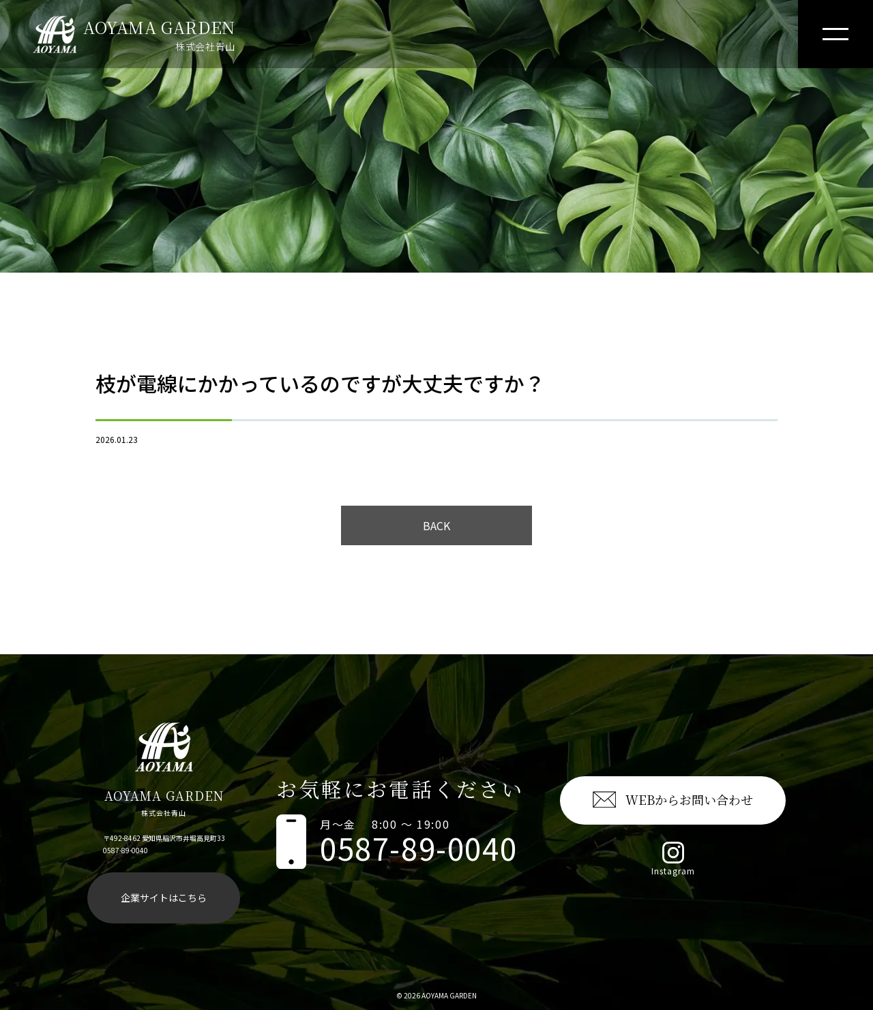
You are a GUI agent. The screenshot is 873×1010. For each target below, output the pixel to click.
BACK (436, 525)
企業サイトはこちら (164, 897)
